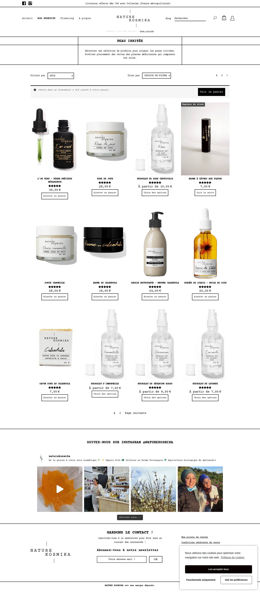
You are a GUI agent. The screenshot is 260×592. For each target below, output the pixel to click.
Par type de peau (127, 31)
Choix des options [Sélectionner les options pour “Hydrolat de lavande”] (205, 397)
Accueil (27, 18)
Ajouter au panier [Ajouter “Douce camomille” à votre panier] (54, 297)
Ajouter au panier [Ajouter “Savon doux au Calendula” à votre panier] (54, 397)
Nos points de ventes (194, 537)
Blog (168, 18)
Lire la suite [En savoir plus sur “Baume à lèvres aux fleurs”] (205, 193)
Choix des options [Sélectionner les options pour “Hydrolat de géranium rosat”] (155, 397)
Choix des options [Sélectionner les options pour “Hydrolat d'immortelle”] (105, 394)
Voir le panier (211, 91)
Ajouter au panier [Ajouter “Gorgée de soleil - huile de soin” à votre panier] (205, 297)
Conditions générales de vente (200, 542)
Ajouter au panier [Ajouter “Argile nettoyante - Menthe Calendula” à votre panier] (155, 297)
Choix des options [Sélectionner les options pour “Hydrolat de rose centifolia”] (155, 193)
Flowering (67, 18)
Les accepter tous (218, 569)
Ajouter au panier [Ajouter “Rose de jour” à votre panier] (105, 193)
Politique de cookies (232, 557)
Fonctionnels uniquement (200, 580)
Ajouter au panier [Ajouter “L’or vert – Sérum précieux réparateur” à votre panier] (54, 196)
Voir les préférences (236, 580)
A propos (85, 18)
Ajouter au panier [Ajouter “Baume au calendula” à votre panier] (105, 297)
